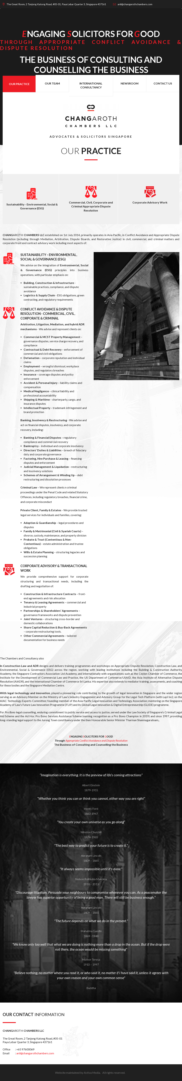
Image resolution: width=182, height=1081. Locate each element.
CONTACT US (163, 83)
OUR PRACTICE (19, 84)
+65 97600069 (25, 1049)
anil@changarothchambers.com (35, 1053)
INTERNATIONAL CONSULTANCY (90, 85)
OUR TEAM (52, 83)
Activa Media (92, 1072)
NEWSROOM (129, 83)
